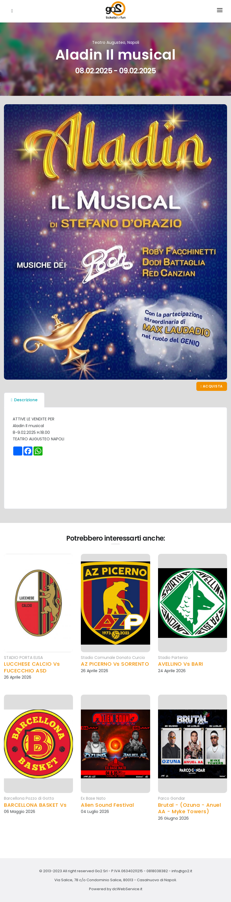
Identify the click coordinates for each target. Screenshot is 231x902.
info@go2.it (182, 871)
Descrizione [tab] (24, 400)
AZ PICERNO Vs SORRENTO (115, 663)
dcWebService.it (127, 889)
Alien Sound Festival (107, 804)
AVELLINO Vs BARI (180, 663)
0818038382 (157, 871)
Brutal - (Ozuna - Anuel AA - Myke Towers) (189, 808)
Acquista (212, 386)
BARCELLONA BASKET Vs (35, 804)
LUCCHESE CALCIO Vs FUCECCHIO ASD (32, 667)
